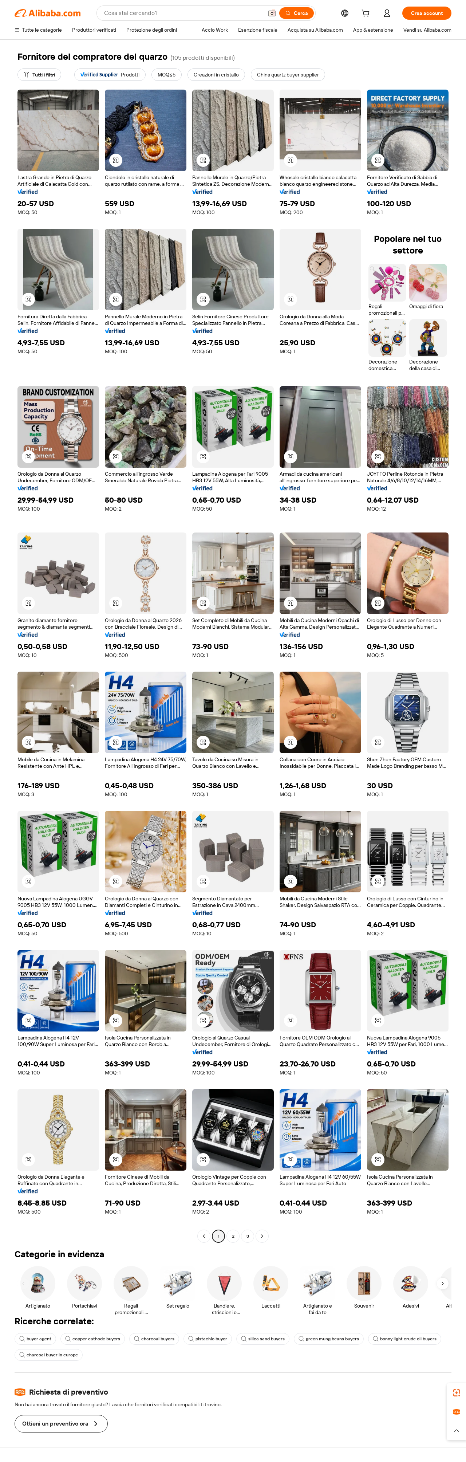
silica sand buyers (263, 1339)
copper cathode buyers (92, 1339)
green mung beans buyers (329, 1339)
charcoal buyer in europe (48, 1355)
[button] (272, 13)
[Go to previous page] (203, 1236)
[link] (456, 1392)
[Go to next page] (262, 1236)
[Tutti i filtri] (39, 74)
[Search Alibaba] (183, 13)
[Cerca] (296, 13)
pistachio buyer (207, 1339)
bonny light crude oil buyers (405, 1339)
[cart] (367, 14)
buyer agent (35, 1339)
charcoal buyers (154, 1339)
